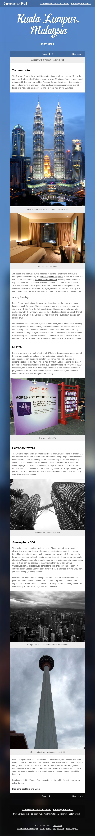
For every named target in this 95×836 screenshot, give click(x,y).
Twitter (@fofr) (72, 829)
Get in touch (74, 814)
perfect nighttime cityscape (51, 277)
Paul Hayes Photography (27, 829)
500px (48, 829)
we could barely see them (46, 280)
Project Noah (58, 829)
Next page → (78, 54)
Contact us (57, 826)
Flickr (42, 829)
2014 (50, 43)
